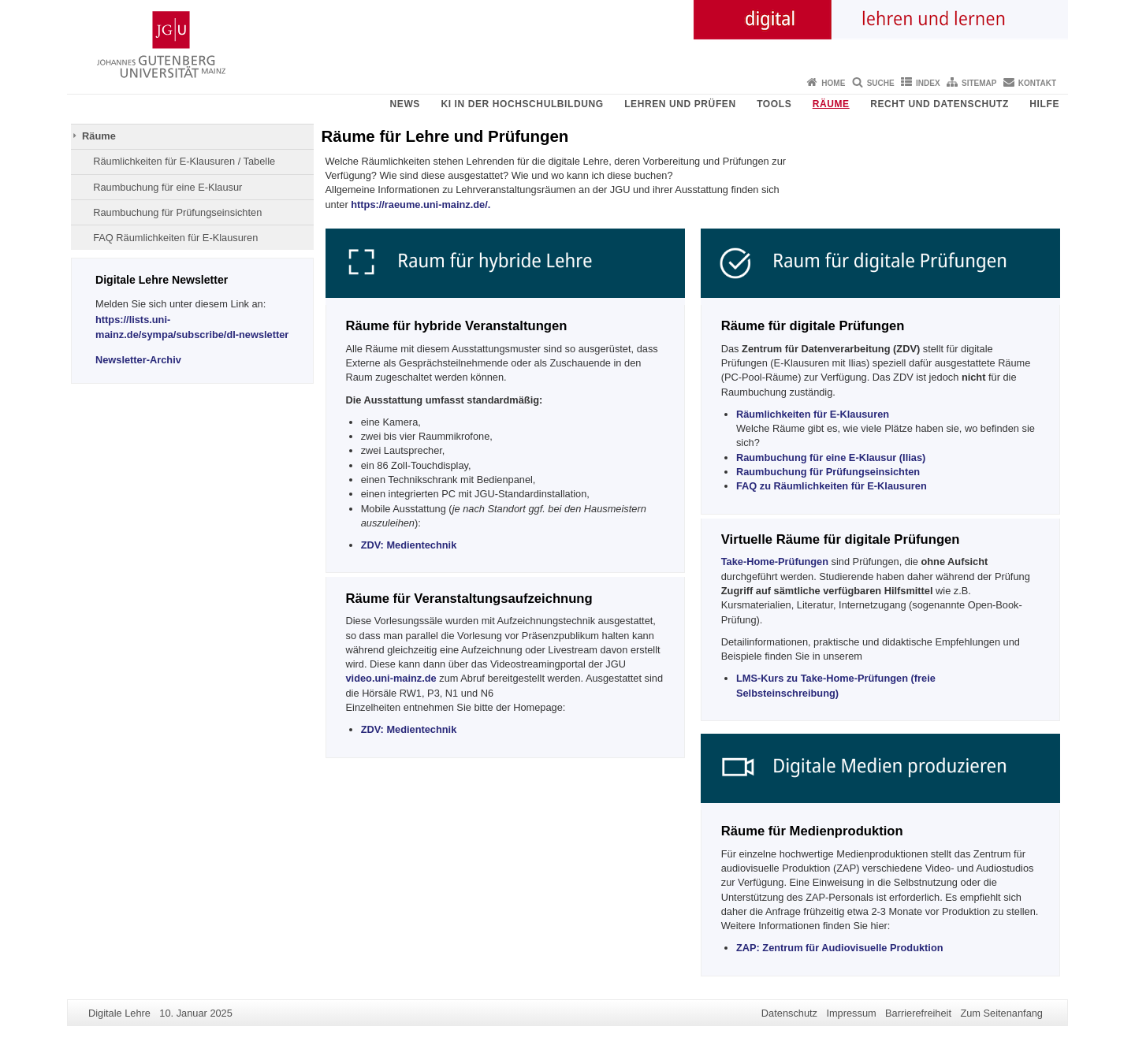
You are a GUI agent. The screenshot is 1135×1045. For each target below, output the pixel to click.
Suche (881, 83)
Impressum (851, 1013)
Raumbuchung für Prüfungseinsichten (177, 212)
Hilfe (1044, 104)
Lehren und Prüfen (680, 104)
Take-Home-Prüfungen (774, 561)
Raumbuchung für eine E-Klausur (167, 187)
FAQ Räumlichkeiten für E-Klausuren (175, 238)
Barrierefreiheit (918, 1013)
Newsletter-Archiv (138, 360)
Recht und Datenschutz (939, 104)
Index (928, 83)
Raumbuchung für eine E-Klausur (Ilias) (830, 457)
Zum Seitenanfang (1001, 1013)
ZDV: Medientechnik (409, 545)
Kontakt (1037, 83)
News (405, 104)
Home (833, 83)
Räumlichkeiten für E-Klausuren (812, 414)
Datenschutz (789, 1013)
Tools (774, 104)
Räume (831, 104)
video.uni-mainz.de (391, 678)
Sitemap (979, 83)
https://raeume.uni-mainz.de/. (419, 204)
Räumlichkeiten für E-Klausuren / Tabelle (184, 161)
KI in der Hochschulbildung (522, 104)
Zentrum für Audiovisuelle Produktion (839, 948)
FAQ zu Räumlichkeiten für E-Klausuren (831, 486)
